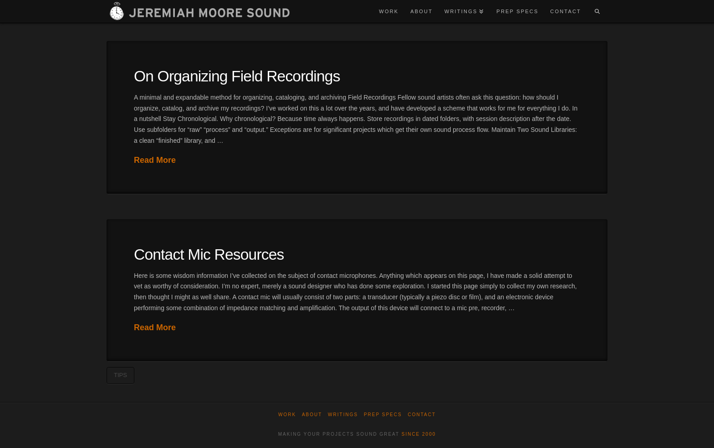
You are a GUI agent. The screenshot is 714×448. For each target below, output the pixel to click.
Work (287, 414)
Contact (422, 414)
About (312, 414)
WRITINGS (343, 414)
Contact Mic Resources (209, 254)
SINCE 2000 (419, 434)
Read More (155, 160)
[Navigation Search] (596, 11)
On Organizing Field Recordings (237, 76)
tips (120, 375)
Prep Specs (383, 414)
